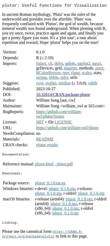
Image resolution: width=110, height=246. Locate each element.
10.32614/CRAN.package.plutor (63, 95)
